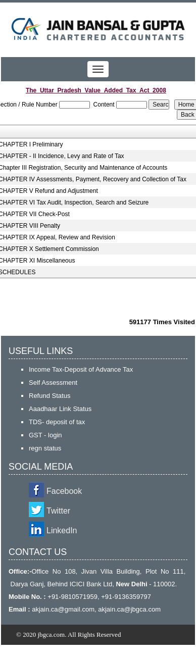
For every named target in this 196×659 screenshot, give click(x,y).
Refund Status (49, 395)
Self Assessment (53, 382)
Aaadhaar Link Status (60, 409)
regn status (45, 448)
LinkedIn (61, 530)
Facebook (64, 491)
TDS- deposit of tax (57, 422)
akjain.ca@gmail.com (63, 609)
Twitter (58, 510)
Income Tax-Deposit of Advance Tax (81, 369)
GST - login (45, 435)
